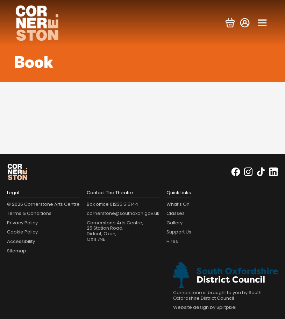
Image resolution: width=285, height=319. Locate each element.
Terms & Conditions (29, 213)
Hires (172, 241)
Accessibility (21, 241)
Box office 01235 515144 (112, 204)
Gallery (174, 222)
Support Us (178, 232)
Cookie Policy (22, 232)
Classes (175, 213)
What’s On (178, 204)
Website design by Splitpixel (204, 307)
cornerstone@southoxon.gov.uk (123, 213)
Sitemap (16, 250)
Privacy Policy (22, 222)
